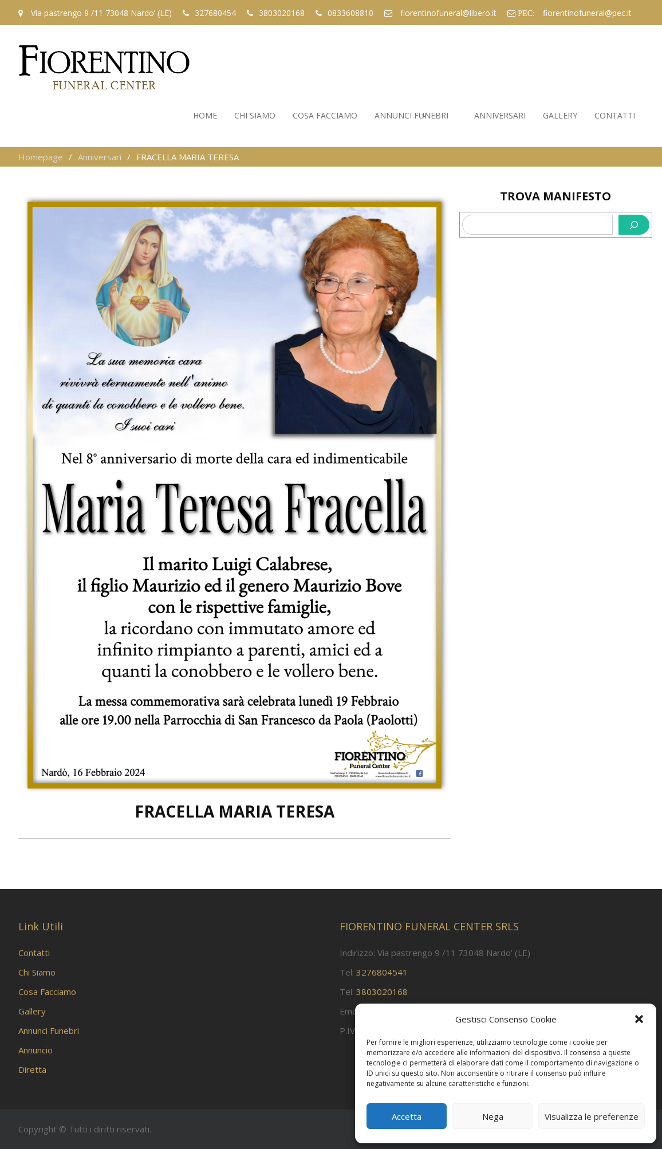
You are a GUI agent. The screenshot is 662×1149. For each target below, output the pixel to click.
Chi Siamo (254, 115)
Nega (492, 1116)
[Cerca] (633, 225)
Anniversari (500, 115)
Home (205, 115)
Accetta (406, 1116)
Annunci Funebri (411, 115)
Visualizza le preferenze (592, 1116)
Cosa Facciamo (325, 115)
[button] (639, 1019)
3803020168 (382, 991)
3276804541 (382, 972)
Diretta (32, 1069)
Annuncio (35, 1050)
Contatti (614, 115)
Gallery (560, 115)
